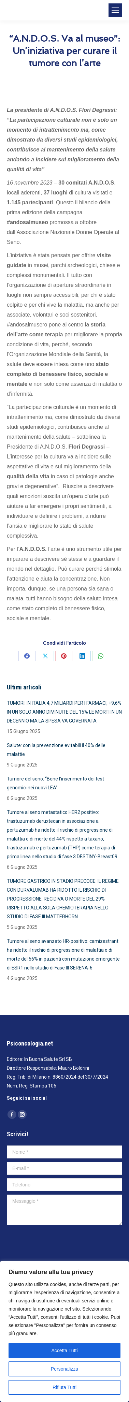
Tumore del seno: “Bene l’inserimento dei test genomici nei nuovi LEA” (55, 783)
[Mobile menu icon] (115, 10)
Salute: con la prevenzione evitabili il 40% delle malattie (56, 750)
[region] (64, 1331)
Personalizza (64, 1369)
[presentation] (59, 1245)
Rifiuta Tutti (64, 1387)
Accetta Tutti (64, 1350)
